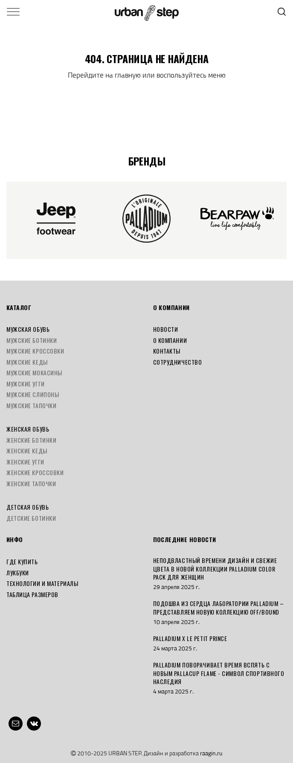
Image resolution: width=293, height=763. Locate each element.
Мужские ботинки (31, 340)
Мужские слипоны (32, 394)
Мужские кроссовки (35, 350)
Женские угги (25, 461)
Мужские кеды (27, 361)
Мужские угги (25, 383)
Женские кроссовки (35, 472)
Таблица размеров (32, 594)
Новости (165, 329)
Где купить (22, 561)
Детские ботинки (31, 518)
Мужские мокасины (34, 372)
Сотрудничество (177, 361)
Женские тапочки (31, 483)
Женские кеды (26, 450)
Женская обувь (27, 428)
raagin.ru (211, 752)
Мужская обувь (27, 329)
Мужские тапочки (31, 405)
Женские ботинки (31, 439)
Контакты (166, 350)
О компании (170, 340)
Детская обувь (27, 506)
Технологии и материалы (42, 583)
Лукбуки (17, 572)
